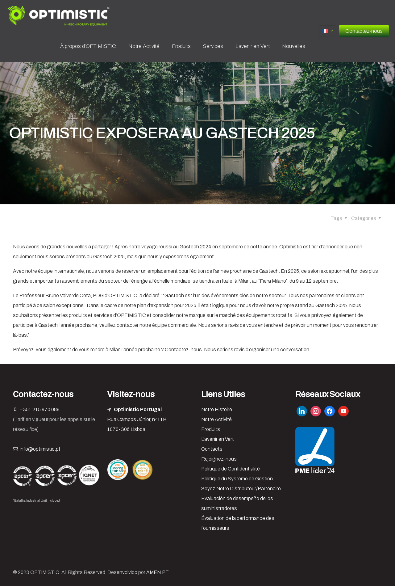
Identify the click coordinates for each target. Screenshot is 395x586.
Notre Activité (216, 419)
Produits (210, 429)
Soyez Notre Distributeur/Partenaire (241, 488)
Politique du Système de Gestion (237, 478)
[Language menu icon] (327, 30)
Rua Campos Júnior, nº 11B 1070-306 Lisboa (137, 419)
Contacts (211, 449)
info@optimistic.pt (40, 449)
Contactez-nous (364, 31)
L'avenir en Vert (217, 439)
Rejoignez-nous (219, 459)
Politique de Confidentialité (230, 468)
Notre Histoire (216, 409)
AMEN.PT (157, 572)
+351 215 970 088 (40, 409)
